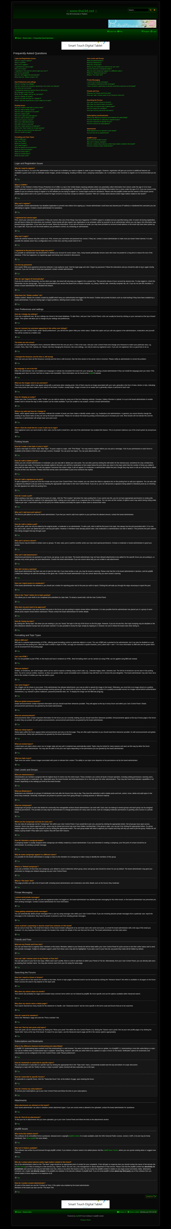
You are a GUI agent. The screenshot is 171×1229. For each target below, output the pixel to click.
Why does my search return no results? (99, 104)
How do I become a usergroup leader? (99, 69)
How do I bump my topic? (23, 132)
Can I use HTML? (20, 141)
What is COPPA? (20, 62)
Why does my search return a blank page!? (101, 106)
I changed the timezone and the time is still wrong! (31, 90)
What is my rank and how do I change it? (28, 98)
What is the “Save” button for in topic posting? (29, 128)
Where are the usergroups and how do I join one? (103, 67)
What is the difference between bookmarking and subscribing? (107, 117)
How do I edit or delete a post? (25, 109)
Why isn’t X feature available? (96, 142)
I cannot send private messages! (97, 82)
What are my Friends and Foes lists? (99, 93)
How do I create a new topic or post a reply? (29, 107)
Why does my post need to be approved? (28, 130)
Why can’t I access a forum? (24, 120)
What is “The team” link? (95, 75)
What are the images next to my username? (29, 94)
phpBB (91, 373)
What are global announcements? (26, 147)
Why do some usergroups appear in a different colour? (104, 71)
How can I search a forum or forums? (99, 102)
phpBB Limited (74, 1136)
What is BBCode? (20, 139)
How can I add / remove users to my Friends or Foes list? (105, 95)
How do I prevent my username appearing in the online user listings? (37, 86)
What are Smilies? (21, 143)
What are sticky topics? (22, 151)
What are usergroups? (94, 64)
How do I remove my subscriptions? (98, 123)
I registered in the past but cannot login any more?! (31, 71)
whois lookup (20, 1167)
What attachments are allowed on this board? (101, 130)
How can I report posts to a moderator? (27, 126)
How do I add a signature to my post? (27, 111)
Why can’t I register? (21, 64)
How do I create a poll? (22, 114)
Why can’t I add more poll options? (26, 116)
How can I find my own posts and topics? (100, 110)
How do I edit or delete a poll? (24, 118)
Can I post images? (21, 145)
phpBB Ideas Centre (110, 1150)
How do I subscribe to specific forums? (99, 121)
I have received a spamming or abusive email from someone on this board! (111, 86)
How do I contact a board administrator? (100, 146)
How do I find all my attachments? (98, 133)
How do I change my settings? (24, 84)
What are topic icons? (22, 155)
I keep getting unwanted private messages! (101, 84)
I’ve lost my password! (22, 73)
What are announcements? (23, 149)
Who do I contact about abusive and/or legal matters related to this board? (111, 144)
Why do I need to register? (23, 60)
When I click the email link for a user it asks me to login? (33, 100)
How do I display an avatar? (24, 96)
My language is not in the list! (24, 92)
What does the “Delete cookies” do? (26, 77)
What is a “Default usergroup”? (97, 73)
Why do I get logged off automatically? (27, 75)
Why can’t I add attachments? (24, 122)
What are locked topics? (22, 153)
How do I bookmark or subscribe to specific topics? (103, 119)
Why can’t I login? (20, 69)
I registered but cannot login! (24, 67)
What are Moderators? (94, 62)
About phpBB (31, 1138)
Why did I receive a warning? (24, 124)
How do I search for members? (97, 108)
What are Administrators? (95, 60)
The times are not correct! (23, 88)
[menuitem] (120, 31)
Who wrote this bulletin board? (97, 140)
